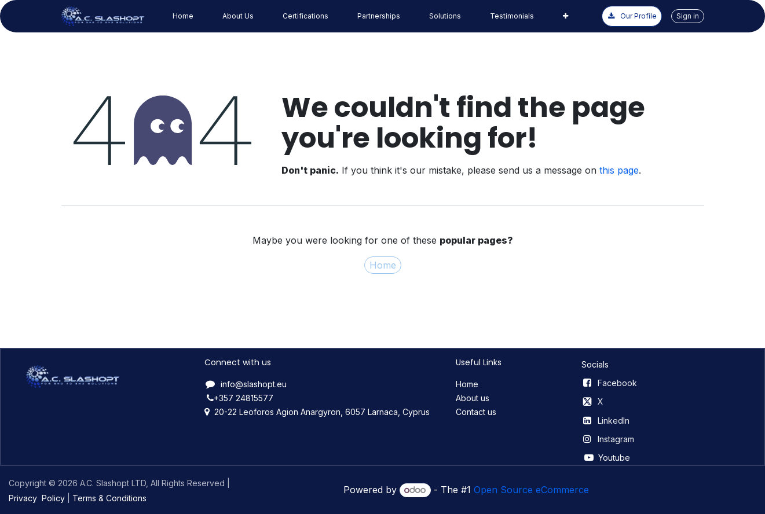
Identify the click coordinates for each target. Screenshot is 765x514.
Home (382, 265)
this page (619, 170)
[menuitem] (183, 16)
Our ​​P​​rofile (631, 16)
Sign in (687, 16)
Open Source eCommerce (531, 489)
